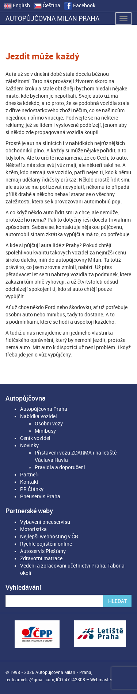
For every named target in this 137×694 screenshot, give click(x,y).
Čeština (47, 5)
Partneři (29, 474)
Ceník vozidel (35, 438)
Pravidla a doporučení (60, 467)
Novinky (29, 445)
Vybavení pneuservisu (45, 522)
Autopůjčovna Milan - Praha (63, 672)
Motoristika (33, 529)
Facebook (79, 5)
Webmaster (101, 679)
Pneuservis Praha (40, 496)
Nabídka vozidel (38, 416)
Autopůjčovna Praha (43, 409)
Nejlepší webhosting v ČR (49, 536)
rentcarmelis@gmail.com (29, 679)
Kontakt (29, 482)
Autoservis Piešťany (43, 551)
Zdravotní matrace (41, 558)
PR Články (31, 489)
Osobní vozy (49, 423)
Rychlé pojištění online (46, 544)
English (17, 5)
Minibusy (45, 431)
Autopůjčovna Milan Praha (52, 18)
